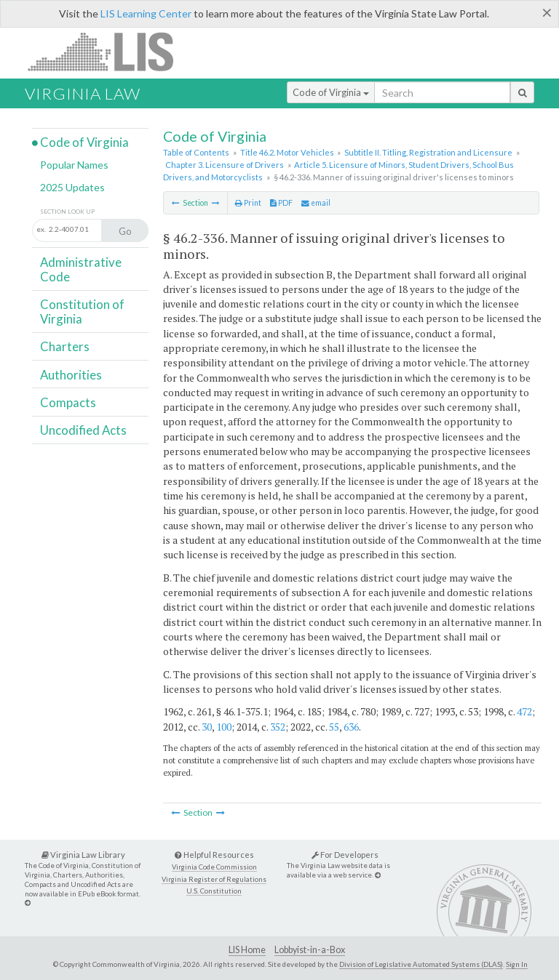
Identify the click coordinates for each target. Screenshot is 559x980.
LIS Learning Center (145, 13)
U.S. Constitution (214, 891)
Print (248, 202)
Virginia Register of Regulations (214, 879)
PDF (281, 202)
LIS (109, 51)
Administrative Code (81, 269)
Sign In (517, 964)
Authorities (71, 374)
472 (524, 711)
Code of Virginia (331, 92)
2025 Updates (72, 187)
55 (334, 727)
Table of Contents (196, 152)
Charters (65, 346)
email (315, 202)
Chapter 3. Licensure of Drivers (224, 164)
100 (223, 727)
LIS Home (247, 949)
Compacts (68, 402)
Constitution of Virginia (82, 311)
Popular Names (74, 164)
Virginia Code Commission (214, 867)
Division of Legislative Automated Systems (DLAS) (421, 964)
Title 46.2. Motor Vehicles (287, 152)
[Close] (547, 12)
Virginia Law (82, 93)
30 (207, 727)
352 (277, 727)
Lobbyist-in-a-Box (309, 949)
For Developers (345, 854)
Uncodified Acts (83, 430)
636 (351, 727)
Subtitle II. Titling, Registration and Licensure (428, 152)
